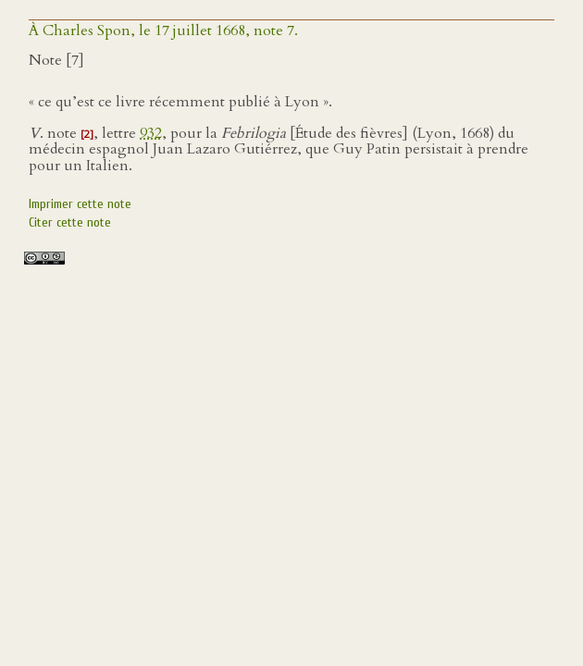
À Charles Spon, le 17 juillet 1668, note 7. (163, 30)
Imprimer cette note (80, 204)
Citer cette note (70, 222)
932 (151, 133)
